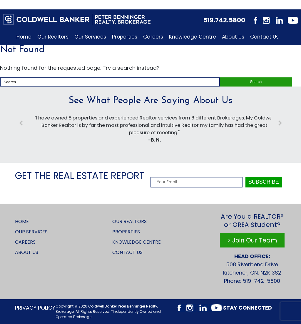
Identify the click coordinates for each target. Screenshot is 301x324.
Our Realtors (52, 36)
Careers (153, 36)
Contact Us (264, 36)
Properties (124, 36)
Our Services (90, 36)
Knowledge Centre (192, 36)
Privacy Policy (35, 307)
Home (23, 36)
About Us (233, 36)
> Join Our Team (252, 240)
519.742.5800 (224, 20)
